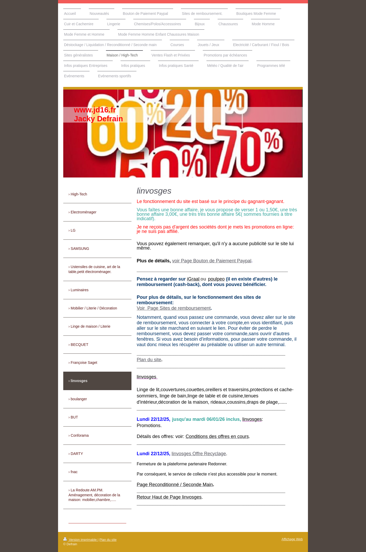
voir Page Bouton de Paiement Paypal (211, 260)
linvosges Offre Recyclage (199, 453)
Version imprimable (80, 540)
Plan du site (149, 359)
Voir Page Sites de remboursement (174, 308)
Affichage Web (292, 539)
